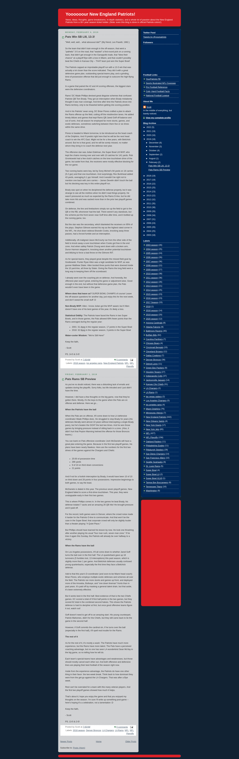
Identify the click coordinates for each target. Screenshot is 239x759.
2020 (149, 135)
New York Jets (152, 429)
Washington (151, 490)
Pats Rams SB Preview (80, 379)
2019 (149, 139)
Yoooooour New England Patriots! (100, 14)
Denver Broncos (93, 730)
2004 (149, 231)
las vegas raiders (154, 396)
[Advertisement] (161, 552)
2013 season (152, 286)
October (153, 150)
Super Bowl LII (152, 474)
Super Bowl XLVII (154, 478)
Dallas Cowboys (153, 355)
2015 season (152, 294)
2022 (149, 127)
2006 (149, 223)
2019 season (152, 315)
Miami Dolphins (153, 409)
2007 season (152, 261)
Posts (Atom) (79, 748)
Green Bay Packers (155, 368)
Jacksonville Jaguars (155, 380)
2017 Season (152, 302)
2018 (149, 176)
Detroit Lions (152, 364)
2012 (149, 199)
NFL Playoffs (152, 437)
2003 (149, 235)
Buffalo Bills (151, 335)
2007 (149, 219)
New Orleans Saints (155, 421)
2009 (149, 211)
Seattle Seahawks (154, 462)
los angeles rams (94, 363)
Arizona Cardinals (154, 323)
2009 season (152, 270)
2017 (149, 180)
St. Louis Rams (153, 466)
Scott (149, 107)
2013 (149, 195)
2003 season (152, 245)
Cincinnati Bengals (154, 347)
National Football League (157, 95)
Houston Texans (153, 372)
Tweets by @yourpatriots (154, 37)
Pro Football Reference (156, 87)
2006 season (152, 257)
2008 (149, 215)
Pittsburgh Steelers (155, 450)
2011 (149, 203)
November (154, 146)
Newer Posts (66, 741)
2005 (149, 227)
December (154, 143)
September (154, 154)
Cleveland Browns (154, 351)
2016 (149, 184)
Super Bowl (151, 470)
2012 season (152, 282)
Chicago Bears (153, 343)
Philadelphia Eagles (155, 445)
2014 (149, 191)
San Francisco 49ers (155, 458)
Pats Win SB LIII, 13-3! (80, 36)
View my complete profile (158, 118)
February (153, 162)
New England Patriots (113, 363)
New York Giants (153, 425)
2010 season (152, 273)
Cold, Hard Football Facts (158, 91)
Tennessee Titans (154, 487)
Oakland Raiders (153, 441)
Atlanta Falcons (153, 327)
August (152, 158)
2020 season (152, 319)
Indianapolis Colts (154, 376)
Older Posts (130, 741)
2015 (149, 187)
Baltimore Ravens (154, 331)
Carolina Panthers (154, 339)
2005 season (152, 253)
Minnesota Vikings (154, 413)
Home (99, 741)
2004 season (152, 249)
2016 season (152, 298)
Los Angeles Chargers (156, 400)
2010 (149, 207)
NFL (127, 363)
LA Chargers (108, 730)
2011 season (152, 278)
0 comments (122, 360)
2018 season (79, 363)
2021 (149, 131)
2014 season (152, 290)
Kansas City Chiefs (155, 384)
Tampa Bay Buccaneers (157, 482)
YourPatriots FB (153, 79)
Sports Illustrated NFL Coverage (161, 83)
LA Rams (119, 730)
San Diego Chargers (155, 454)
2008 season (152, 265)
